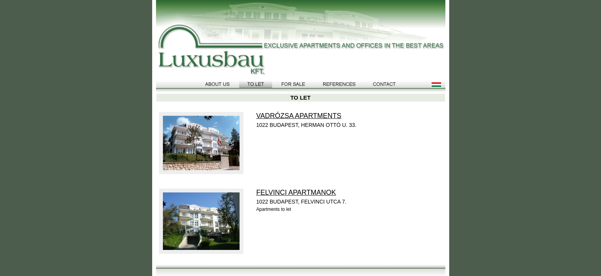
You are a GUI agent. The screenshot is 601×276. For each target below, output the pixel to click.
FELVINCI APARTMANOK (296, 192)
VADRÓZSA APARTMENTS (299, 116)
